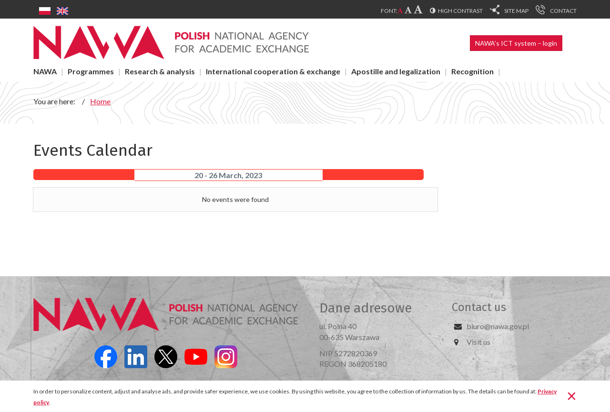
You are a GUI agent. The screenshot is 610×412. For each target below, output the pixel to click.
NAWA (45, 71)
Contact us (479, 307)
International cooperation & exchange (273, 71)
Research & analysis (160, 71)
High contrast (460, 10)
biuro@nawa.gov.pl (498, 326)
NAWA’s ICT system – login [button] (516, 43)
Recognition (472, 71)
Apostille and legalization (395, 71)
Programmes (91, 71)
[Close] (572, 395)
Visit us (478, 341)
